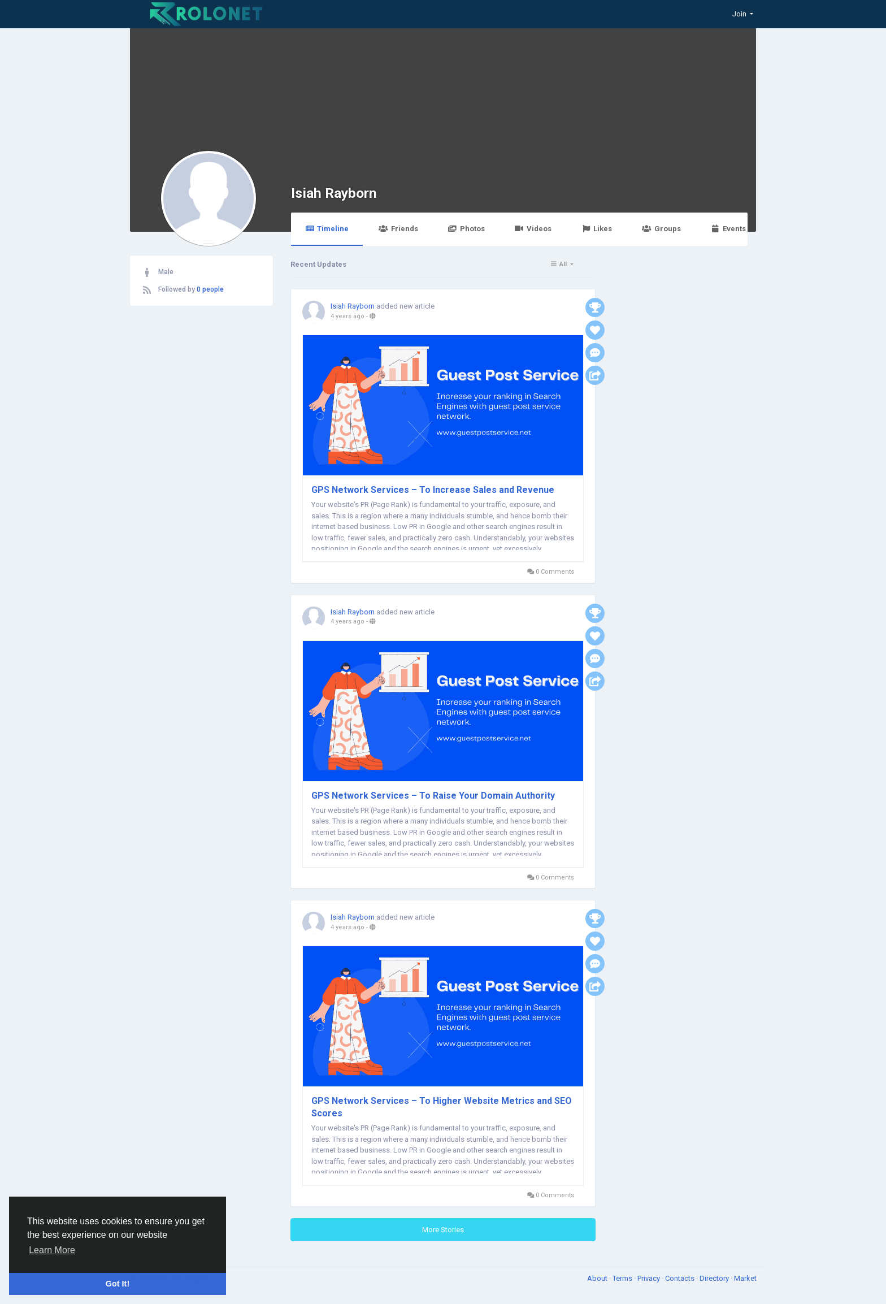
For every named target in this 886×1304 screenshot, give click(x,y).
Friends (398, 228)
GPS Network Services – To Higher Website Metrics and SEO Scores (441, 1107)
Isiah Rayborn (334, 193)
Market (745, 1278)
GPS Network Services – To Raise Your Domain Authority (433, 795)
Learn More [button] (52, 1250)
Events (728, 228)
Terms (623, 1278)
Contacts (680, 1278)
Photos (466, 228)
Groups (661, 228)
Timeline (327, 228)
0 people (210, 289)
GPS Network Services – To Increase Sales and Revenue (432, 489)
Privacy (649, 1278)
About (598, 1278)
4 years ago (347, 316)
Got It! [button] (117, 1283)
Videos (533, 228)
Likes (596, 228)
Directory (715, 1278)
